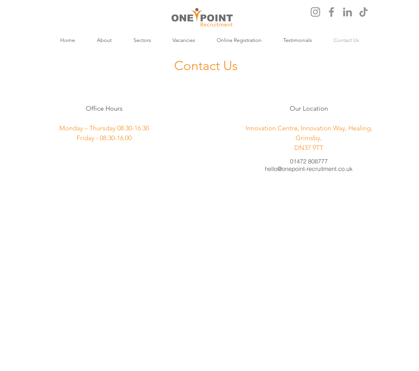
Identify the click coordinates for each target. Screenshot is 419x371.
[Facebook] (331, 12)
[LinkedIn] (347, 12)
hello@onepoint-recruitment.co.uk (309, 169)
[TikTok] (363, 12)
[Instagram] (315, 12)
